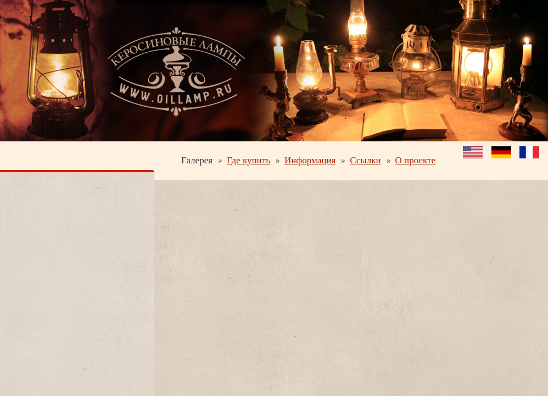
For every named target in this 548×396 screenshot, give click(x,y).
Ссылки (365, 160)
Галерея (197, 160)
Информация (309, 160)
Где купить (248, 160)
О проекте (415, 160)
